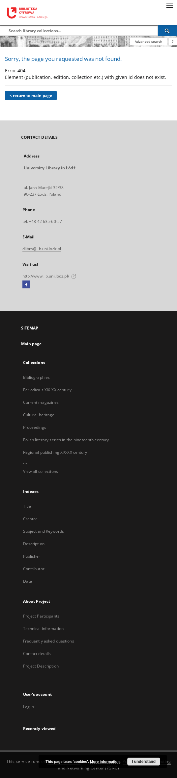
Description (33, 544)
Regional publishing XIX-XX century (55, 452)
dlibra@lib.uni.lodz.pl (41, 249)
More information (105, 762)
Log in (28, 707)
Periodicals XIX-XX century (47, 390)
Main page (31, 344)
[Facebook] (26, 285)
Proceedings (34, 427)
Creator (30, 519)
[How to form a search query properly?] (172, 41)
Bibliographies (36, 377)
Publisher (32, 556)
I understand (144, 761)
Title (27, 506)
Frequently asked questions (48, 641)
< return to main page (31, 95)
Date (27, 581)
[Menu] (169, 5)
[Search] (167, 30)
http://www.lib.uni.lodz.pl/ (49, 276)
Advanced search (148, 41)
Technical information (43, 628)
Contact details (37, 653)
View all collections (40, 471)
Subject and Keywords (43, 531)
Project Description (41, 666)
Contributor (33, 568)
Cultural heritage (39, 415)
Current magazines (41, 402)
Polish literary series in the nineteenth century (66, 440)
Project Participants (41, 616)
